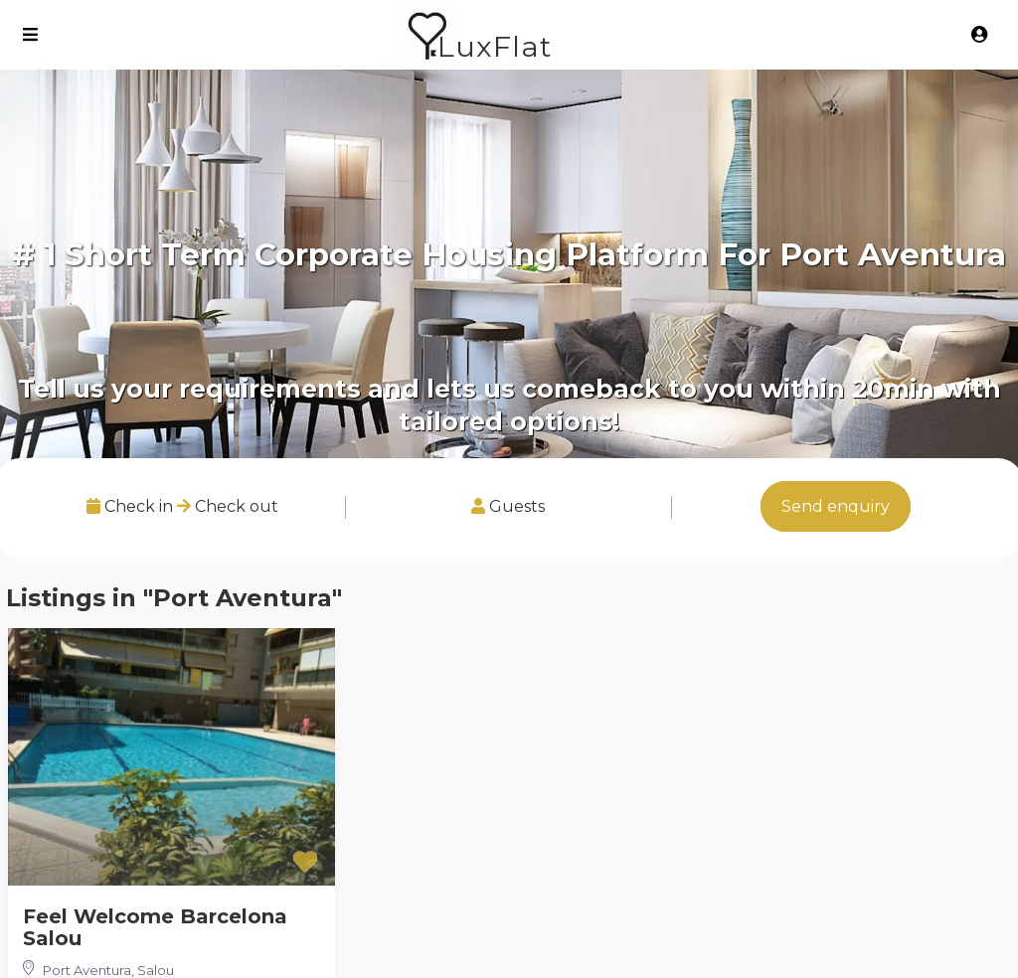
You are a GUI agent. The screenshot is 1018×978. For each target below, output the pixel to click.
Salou (155, 970)
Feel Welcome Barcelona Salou (155, 927)
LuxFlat (494, 46)
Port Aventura (87, 970)
